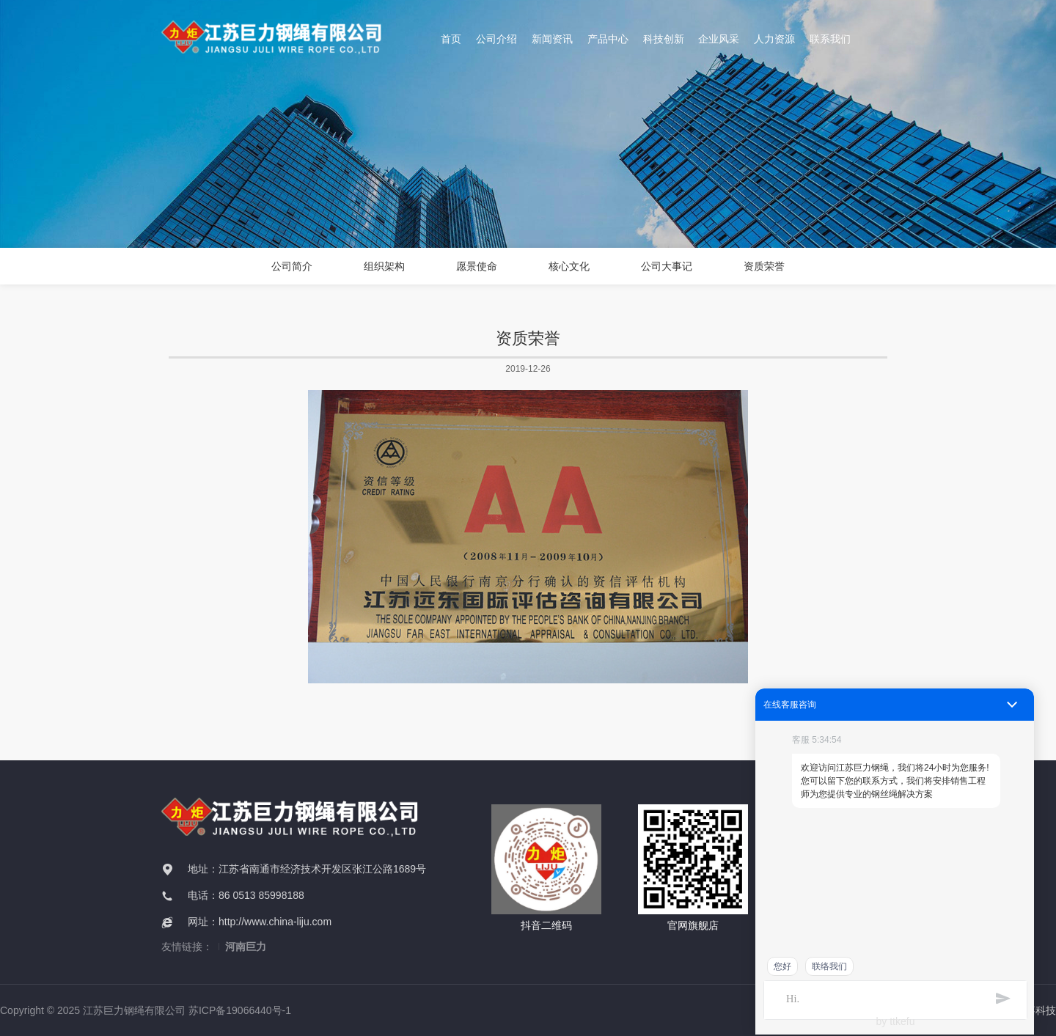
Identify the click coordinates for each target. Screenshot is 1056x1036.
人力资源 (774, 39)
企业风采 (718, 39)
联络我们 (829, 966)
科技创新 (662, 39)
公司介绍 (496, 39)
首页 (451, 39)
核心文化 (569, 266)
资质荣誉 (764, 266)
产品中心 (607, 39)
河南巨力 (245, 946)
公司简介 (291, 266)
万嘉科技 (1035, 1010)
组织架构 (384, 266)
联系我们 (830, 39)
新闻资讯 (552, 39)
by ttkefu (895, 1021)
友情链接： (187, 946)
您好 (782, 966)
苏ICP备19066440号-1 (239, 1010)
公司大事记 (666, 266)
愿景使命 (476, 266)
